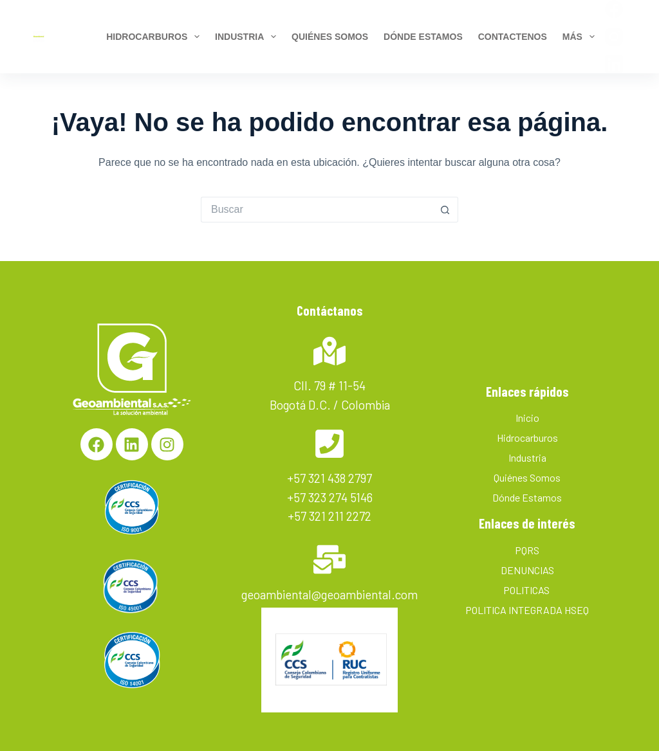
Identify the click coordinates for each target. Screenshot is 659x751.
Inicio (527, 418)
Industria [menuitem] (248, 36)
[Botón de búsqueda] (445, 209)
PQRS (527, 550)
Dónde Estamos (527, 497)
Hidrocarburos (527, 437)
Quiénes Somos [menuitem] (330, 37)
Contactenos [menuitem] (512, 37)
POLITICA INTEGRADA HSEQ (527, 610)
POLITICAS (527, 590)
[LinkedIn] (614, 64)
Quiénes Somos (527, 477)
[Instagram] (614, 37)
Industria (527, 457)
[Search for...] (316, 209)
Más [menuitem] (580, 36)
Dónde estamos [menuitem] (423, 37)
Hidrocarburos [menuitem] (154, 36)
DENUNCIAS (527, 570)
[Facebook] (614, 9)
